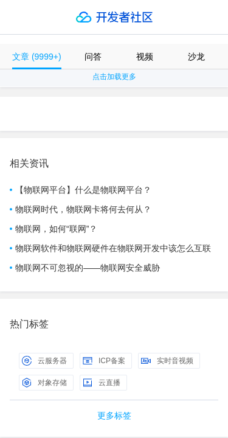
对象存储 (44, 383)
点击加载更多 (114, 76)
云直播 (101, 383)
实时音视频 (167, 361)
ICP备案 (104, 361)
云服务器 (44, 361)
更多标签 (114, 415)
